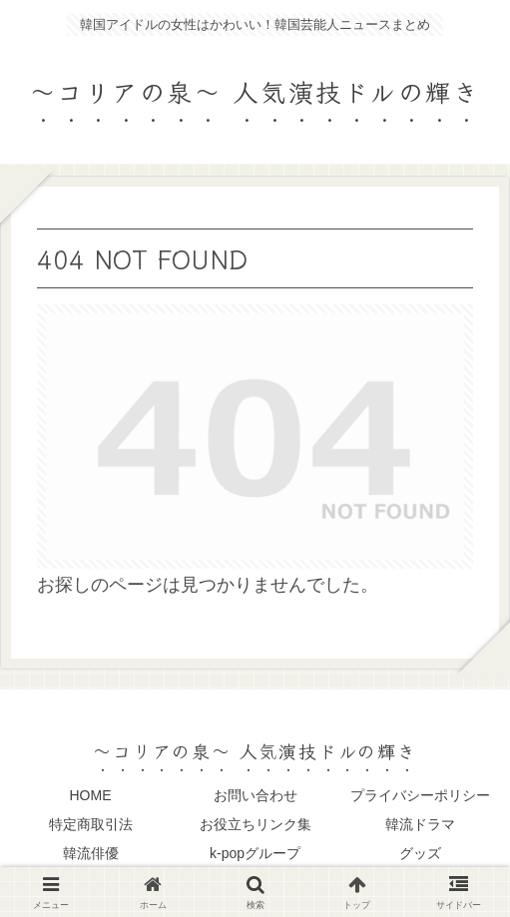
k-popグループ (255, 853)
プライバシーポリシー (420, 795)
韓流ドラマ (420, 824)
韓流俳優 (91, 853)
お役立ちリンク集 (255, 824)
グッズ (420, 853)
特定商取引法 (91, 824)
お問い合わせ (255, 795)
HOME (91, 795)
